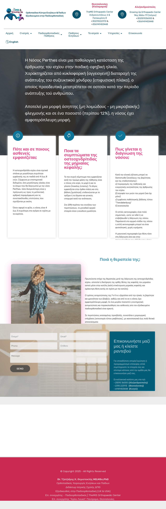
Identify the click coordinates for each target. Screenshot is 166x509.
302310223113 (99, 21)
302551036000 (144, 18)
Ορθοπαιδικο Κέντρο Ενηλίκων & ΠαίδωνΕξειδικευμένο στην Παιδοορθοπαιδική (46, 14)
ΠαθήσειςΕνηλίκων (73, 34)
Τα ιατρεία (93, 33)
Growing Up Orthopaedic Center (145, 12)
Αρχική (9, 33)
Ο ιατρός (24, 33)
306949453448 (100, 24)
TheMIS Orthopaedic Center (99, 12)
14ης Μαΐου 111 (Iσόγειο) (145, 15)
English (12, 41)
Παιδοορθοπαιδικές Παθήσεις (49, 34)
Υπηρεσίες (114, 33)
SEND (20, 372)
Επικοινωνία (135, 33)
